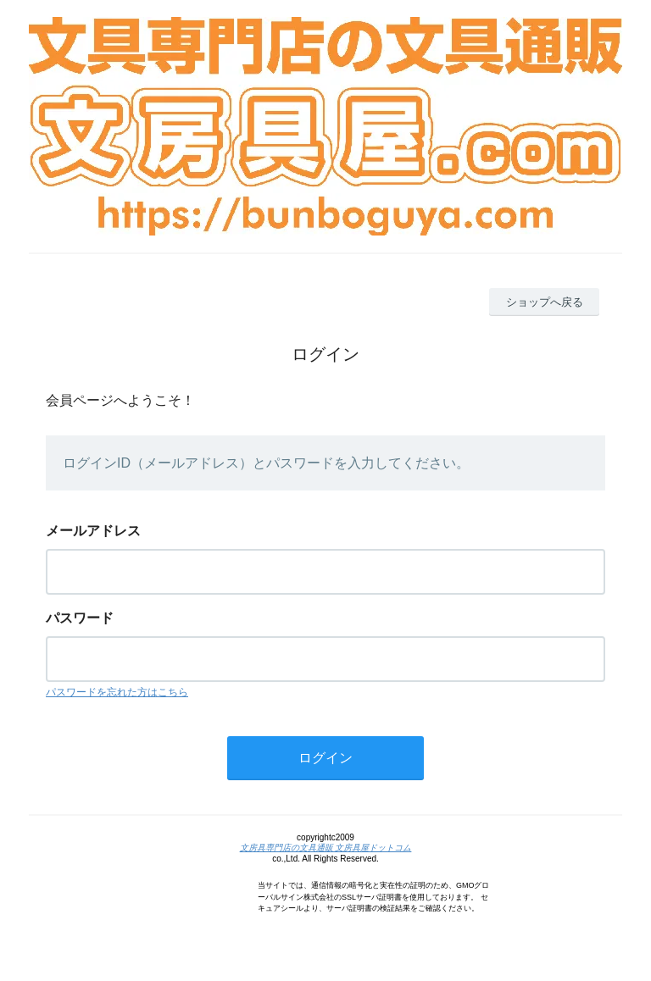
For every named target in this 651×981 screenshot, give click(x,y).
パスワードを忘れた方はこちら (117, 692)
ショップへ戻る (544, 302)
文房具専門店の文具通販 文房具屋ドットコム (326, 847)
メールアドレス (93, 531)
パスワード (80, 618)
